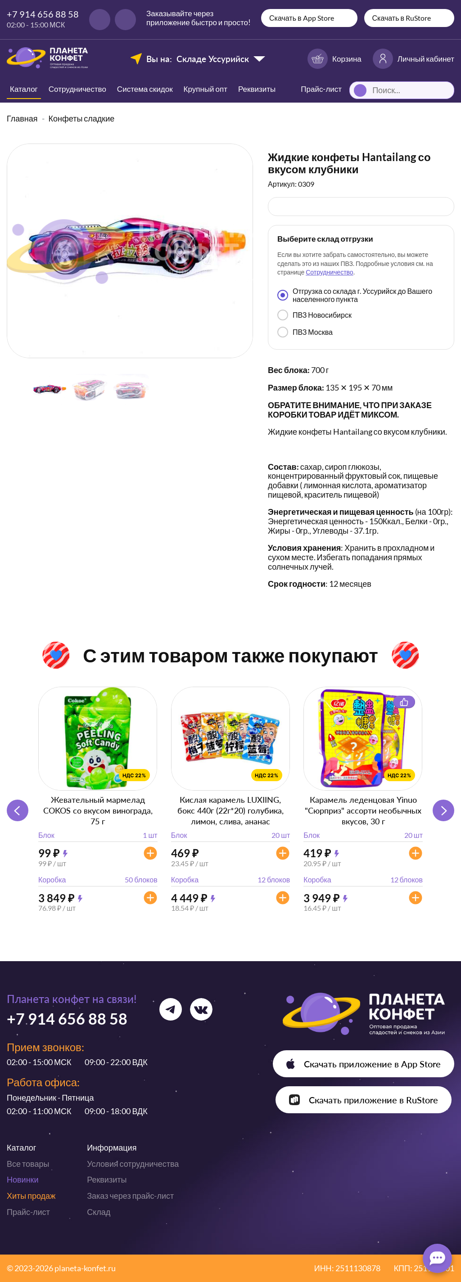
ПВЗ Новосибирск (314, 315)
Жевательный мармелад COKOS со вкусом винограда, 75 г (98, 810)
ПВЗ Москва (305, 332)
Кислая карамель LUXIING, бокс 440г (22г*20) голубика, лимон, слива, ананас (230, 810)
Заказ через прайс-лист (130, 1196)
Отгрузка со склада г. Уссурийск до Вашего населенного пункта (354, 295)
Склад (98, 1212)
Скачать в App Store (301, 17)
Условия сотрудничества (133, 1164)
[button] (443, 810)
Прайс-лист (28, 1212)
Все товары (28, 1164)
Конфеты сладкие (82, 118)
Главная (22, 118)
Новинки (23, 1179)
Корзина (334, 59)
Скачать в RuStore (401, 17)
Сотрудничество (77, 89)
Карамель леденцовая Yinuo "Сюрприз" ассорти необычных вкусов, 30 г (363, 810)
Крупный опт (205, 89)
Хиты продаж (31, 1196)
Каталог (24, 89)
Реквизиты (257, 89)
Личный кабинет (413, 59)
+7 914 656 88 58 (43, 14)
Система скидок (145, 89)
